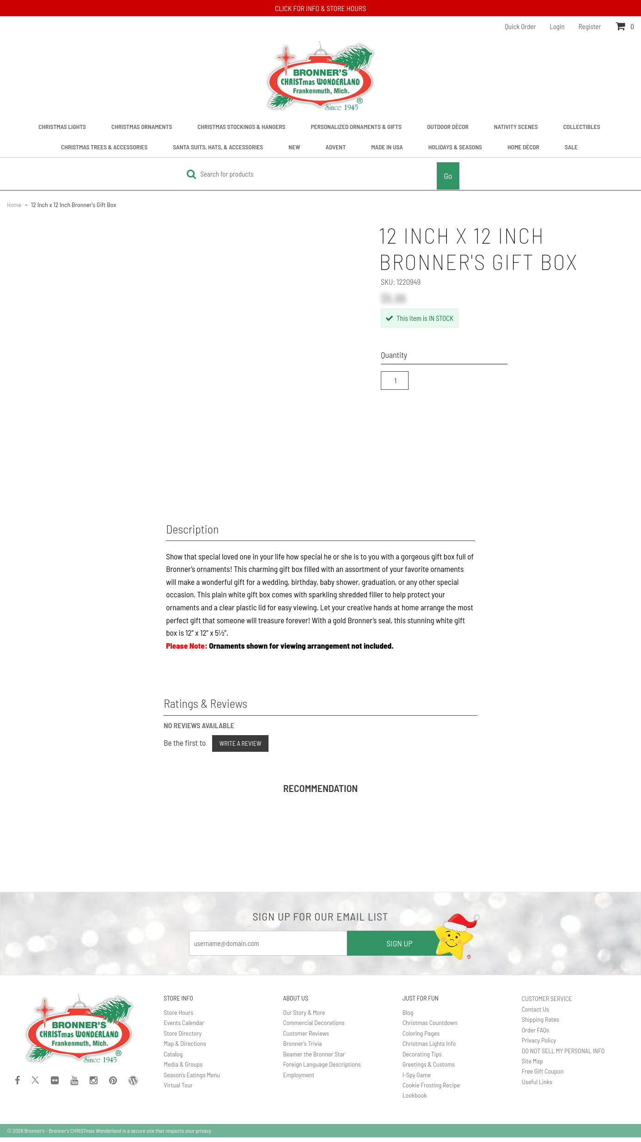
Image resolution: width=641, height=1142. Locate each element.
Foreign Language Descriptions (321, 1069)
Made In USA (387, 147)
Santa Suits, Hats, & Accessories (218, 147)
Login (557, 26)
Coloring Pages (421, 1037)
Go (448, 176)
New (294, 147)
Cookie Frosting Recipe (431, 1089)
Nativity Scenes (516, 126)
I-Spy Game (417, 1079)
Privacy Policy (539, 1045)
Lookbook (415, 1100)
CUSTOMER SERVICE (547, 1003)
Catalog (173, 1058)
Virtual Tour (178, 1089)
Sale (571, 147)
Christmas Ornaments (141, 126)
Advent (336, 147)
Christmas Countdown (430, 1027)
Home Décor (523, 147)
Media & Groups (183, 1069)
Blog (408, 1017)
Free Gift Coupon (542, 1076)
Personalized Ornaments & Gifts (356, 126)
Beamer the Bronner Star (314, 1058)
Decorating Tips (422, 1058)
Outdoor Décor (448, 126)
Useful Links (537, 1086)
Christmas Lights (62, 126)
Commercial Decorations (313, 1027)
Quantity (394, 355)
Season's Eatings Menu (192, 1079)
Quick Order (520, 26)
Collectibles (581, 126)
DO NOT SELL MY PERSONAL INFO (563, 1055)
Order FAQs (535, 1034)
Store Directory (182, 1037)
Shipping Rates (540, 1024)
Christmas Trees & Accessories (104, 147)
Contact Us (535, 1013)
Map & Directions (185, 1048)
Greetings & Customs (429, 1069)
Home (15, 205)
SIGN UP (399, 948)
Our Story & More (304, 1017)
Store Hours (178, 1017)
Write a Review (241, 748)
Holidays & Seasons (455, 147)
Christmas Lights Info (429, 1048)
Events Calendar (184, 1027)
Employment (298, 1079)
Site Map (532, 1065)
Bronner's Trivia (302, 1048)
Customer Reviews (306, 1037)
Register (590, 26)
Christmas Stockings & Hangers (241, 126)
